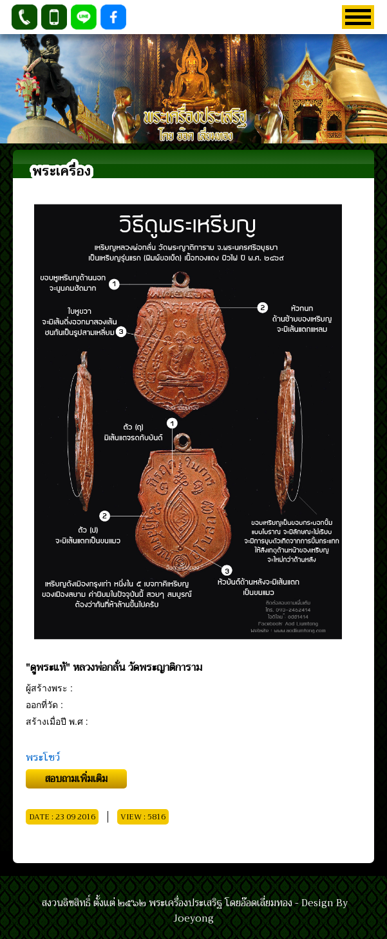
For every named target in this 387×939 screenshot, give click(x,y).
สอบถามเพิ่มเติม (76, 778)
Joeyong (193, 918)
